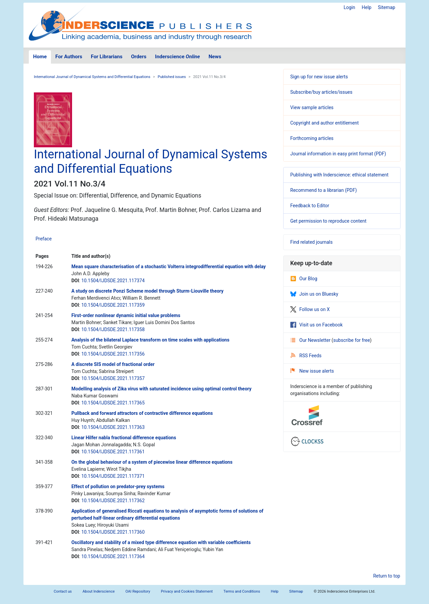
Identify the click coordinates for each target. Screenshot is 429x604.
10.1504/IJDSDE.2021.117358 (113, 329)
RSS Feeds (306, 355)
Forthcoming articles (311, 138)
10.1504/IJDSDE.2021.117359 (113, 305)
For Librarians (106, 57)
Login (349, 7)
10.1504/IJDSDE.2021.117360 (113, 532)
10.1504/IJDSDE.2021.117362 (113, 500)
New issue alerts (312, 371)
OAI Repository (137, 591)
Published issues (172, 77)
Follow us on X (310, 309)
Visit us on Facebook (316, 324)
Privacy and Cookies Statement (187, 591)
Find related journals (311, 242)
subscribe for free (351, 340)
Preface (44, 238)
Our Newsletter (311, 340)
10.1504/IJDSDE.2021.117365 (113, 402)
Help (366, 7)
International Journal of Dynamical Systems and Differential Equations (92, 77)
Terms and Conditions (242, 591)
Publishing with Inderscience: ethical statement (339, 174)
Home (40, 57)
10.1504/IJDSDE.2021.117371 (113, 476)
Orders (138, 57)
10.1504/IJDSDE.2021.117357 (113, 378)
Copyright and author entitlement (324, 123)
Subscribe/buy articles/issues (321, 92)
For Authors (68, 57)
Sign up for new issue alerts (319, 76)
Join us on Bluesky (314, 294)
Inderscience (177, 57)
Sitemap (386, 7)
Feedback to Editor (309, 205)
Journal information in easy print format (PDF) (338, 153)
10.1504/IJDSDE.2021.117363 (113, 427)
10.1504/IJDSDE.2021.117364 (113, 556)
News (214, 57)
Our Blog (303, 278)
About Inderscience (98, 591)
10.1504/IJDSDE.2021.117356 (113, 354)
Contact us (63, 591)
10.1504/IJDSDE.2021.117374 (113, 280)
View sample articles (311, 107)
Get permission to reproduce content (328, 221)
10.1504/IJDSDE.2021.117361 (113, 451)
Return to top (386, 576)
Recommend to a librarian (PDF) (323, 190)
